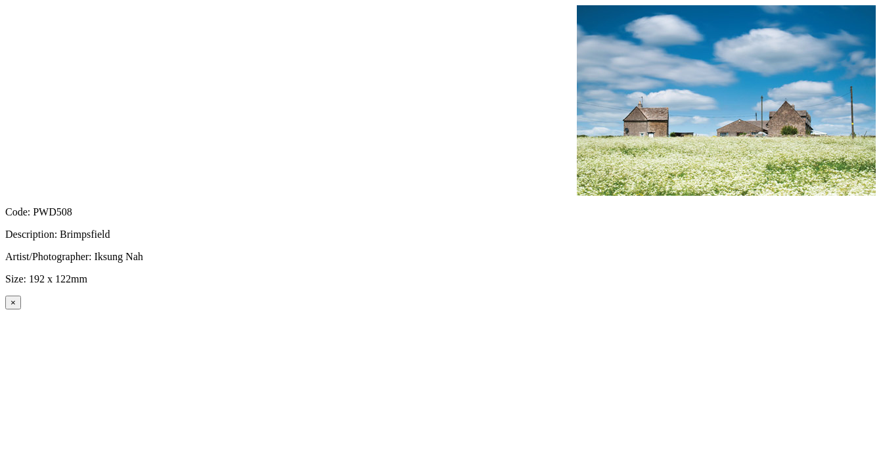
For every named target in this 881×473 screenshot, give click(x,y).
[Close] (13, 302)
